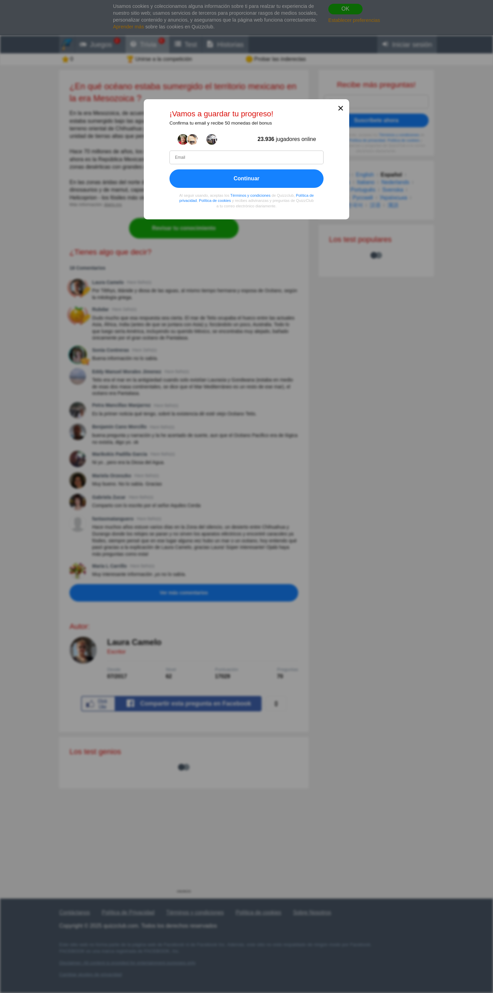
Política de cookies (215, 201)
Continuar (246, 178)
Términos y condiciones (250, 195)
